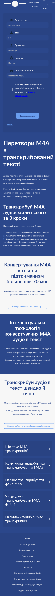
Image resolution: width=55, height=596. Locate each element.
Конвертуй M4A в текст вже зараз (27, 306)
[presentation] (25, 105)
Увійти (10, 124)
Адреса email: (22, 20)
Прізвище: (20, 45)
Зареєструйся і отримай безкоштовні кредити (29, 426)
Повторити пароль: (24, 70)
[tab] (27, 448)
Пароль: (19, 57)
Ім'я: (17, 32)
